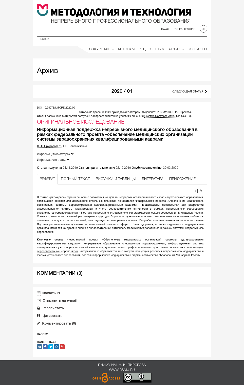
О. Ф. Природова (48, 146)
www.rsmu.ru (122, 370)
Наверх (42, 334)
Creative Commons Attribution (162, 116)
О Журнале (101, 49)
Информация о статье (53, 159)
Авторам (126, 49)
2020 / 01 (122, 91)
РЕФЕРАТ (47, 179)
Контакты (197, 49)
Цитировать (49, 316)
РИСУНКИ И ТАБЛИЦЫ (116, 179)
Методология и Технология (121, 13)
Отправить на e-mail (56, 301)
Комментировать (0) (56, 324)
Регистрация (184, 29)
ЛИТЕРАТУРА (152, 179)
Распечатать (50, 308)
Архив (176, 49)
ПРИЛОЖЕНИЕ (182, 179)
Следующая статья (189, 91)
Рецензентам (151, 49)
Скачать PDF (52, 293)
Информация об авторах (55, 154)
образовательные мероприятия (57, 251)
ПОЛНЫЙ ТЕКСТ (75, 179)
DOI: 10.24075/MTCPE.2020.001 (56, 108)
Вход (165, 29)
